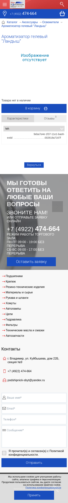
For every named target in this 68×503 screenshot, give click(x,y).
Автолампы (13, 308)
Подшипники (14, 276)
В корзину (37, 108)
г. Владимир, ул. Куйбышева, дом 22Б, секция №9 (33, 360)
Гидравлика (14, 319)
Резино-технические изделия (25, 286)
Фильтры (12, 324)
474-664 (23, 14)
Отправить (34, 463)
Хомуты (11, 303)
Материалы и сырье (19, 292)
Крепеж (11, 281)
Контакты (10, 348)
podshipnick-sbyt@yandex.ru (26, 380)
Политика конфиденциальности (43, 487)
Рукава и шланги (17, 297)
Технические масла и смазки (25, 330)
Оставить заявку (31, 261)
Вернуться (34, 165)
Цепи (9, 314)
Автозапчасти (15, 335)
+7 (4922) (20, 371)
